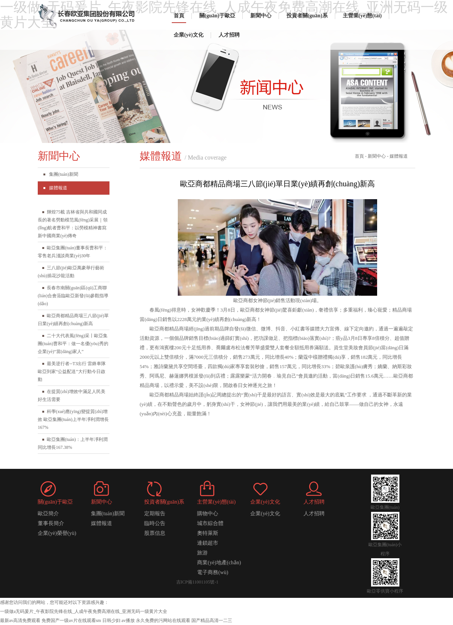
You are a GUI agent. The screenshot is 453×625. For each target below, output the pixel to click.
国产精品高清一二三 (211, 620)
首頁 (179, 15)
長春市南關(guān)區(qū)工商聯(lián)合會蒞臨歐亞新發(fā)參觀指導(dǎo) (73, 295)
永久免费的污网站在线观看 (163, 620)
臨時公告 (154, 523)
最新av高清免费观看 (20, 620)
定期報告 (154, 513)
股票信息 (154, 533)
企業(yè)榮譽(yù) (57, 533)
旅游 (202, 553)
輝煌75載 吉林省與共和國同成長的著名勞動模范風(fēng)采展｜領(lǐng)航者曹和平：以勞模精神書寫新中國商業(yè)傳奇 (73, 223)
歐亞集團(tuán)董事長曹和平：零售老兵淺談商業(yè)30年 (73, 251)
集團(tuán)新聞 (63, 174)
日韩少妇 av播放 (118, 620)
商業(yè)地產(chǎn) (219, 562)
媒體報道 (58, 187)
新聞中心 (260, 15)
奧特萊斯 (207, 533)
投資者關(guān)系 (307, 15)
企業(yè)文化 (188, 35)
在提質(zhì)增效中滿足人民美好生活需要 (71, 395)
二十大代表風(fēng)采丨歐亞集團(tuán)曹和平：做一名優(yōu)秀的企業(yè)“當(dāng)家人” (73, 343)
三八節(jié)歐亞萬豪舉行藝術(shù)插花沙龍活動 (71, 271)
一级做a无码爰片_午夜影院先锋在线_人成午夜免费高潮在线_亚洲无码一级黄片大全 (83, 611)
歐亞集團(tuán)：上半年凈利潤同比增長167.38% (73, 443)
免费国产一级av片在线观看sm (71, 620)
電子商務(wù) (212, 572)
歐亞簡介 (48, 513)
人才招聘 (229, 35)
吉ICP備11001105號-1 (197, 582)
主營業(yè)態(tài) (362, 15)
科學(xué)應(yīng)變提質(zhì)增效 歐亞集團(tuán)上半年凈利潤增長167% (73, 419)
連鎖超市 (207, 543)
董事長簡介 (51, 523)
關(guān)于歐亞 (217, 15)
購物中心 (207, 513)
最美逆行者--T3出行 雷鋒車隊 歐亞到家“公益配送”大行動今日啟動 (72, 371)
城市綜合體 (210, 523)
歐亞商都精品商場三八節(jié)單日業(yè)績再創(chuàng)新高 (73, 319)
